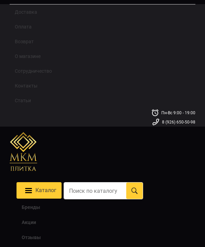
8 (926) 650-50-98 (178, 122)
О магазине (28, 56)
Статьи (23, 100)
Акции (29, 222)
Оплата (23, 27)
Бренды (31, 207)
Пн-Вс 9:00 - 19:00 (178, 112)
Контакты (26, 86)
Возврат (24, 41)
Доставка (26, 12)
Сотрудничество (33, 71)
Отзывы (31, 237)
